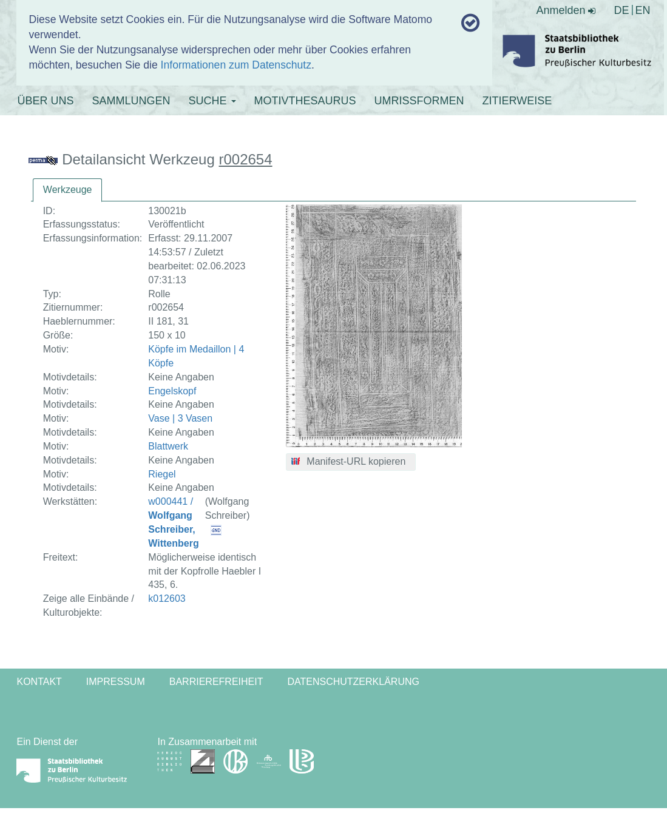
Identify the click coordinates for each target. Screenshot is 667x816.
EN (643, 10)
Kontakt (38, 681)
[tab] (68, 190)
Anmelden (565, 10)
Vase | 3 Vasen (180, 418)
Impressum (115, 681)
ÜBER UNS (45, 101)
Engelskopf (172, 391)
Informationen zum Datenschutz (236, 65)
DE (621, 10)
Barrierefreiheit (216, 681)
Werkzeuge (67, 189)
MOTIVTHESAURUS (305, 101)
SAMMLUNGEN (131, 101)
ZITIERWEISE (517, 101)
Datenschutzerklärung (353, 681)
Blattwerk (168, 446)
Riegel (161, 474)
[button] (351, 462)
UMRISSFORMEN (419, 101)
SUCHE (212, 101)
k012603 (166, 598)
